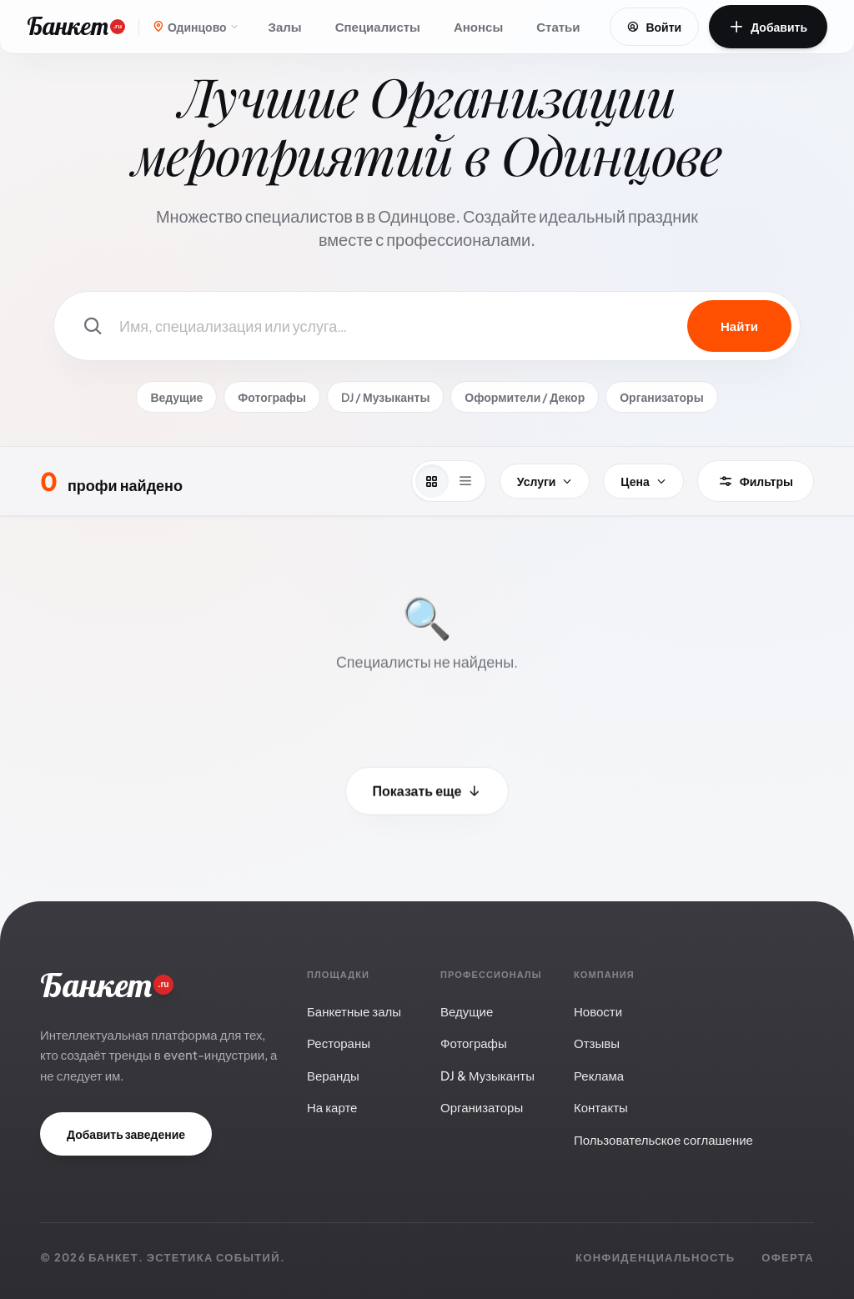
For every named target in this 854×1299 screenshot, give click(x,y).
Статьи (558, 26)
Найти (739, 326)
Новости (598, 1011)
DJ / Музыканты (385, 396)
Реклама (599, 1075)
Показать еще (427, 794)
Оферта (787, 1257)
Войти (654, 26)
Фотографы (272, 396)
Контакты (601, 1107)
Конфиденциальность (655, 1257)
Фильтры (755, 481)
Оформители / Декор (525, 396)
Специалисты (377, 26)
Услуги (545, 481)
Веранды (333, 1075)
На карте (332, 1107)
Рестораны (338, 1043)
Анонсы (478, 26)
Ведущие (176, 396)
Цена (643, 481)
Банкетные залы (354, 1011)
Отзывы (597, 1043)
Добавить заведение (126, 1133)
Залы (285, 26)
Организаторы (661, 396)
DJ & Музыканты (487, 1075)
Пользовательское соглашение (663, 1139)
